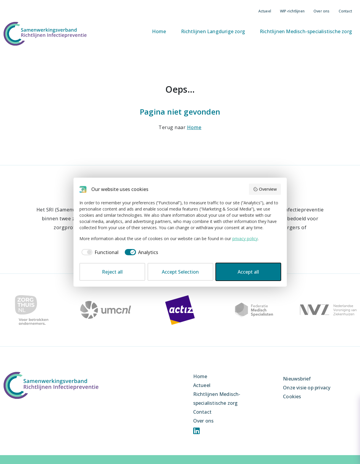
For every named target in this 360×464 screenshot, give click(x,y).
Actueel (264, 11)
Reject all (112, 272)
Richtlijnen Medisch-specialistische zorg (306, 31)
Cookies (292, 396)
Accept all (248, 272)
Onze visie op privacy (306, 387)
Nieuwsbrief (297, 378)
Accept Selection (180, 272)
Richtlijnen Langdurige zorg (213, 31)
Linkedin (196, 431)
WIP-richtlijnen (292, 11)
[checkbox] (99, 252)
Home (159, 31)
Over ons (321, 11)
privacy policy (245, 238)
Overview (265, 189)
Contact (345, 11)
